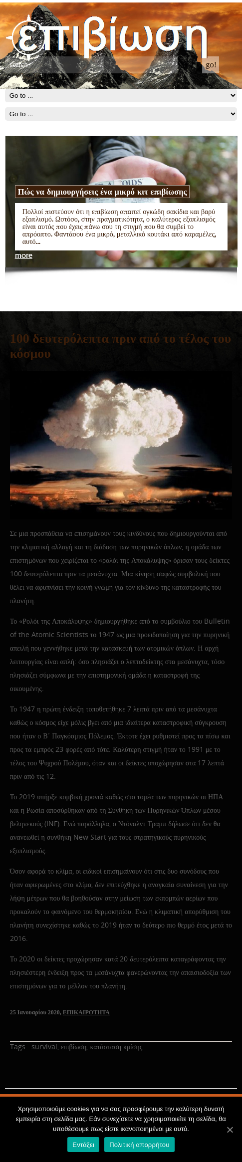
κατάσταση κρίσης (116, 1046)
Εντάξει (83, 1145)
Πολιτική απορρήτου (139, 1145)
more (23, 255)
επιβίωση (74, 1046)
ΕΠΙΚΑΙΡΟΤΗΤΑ (86, 1012)
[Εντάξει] (230, 1130)
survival (44, 1046)
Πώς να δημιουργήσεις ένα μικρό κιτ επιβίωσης (102, 192)
